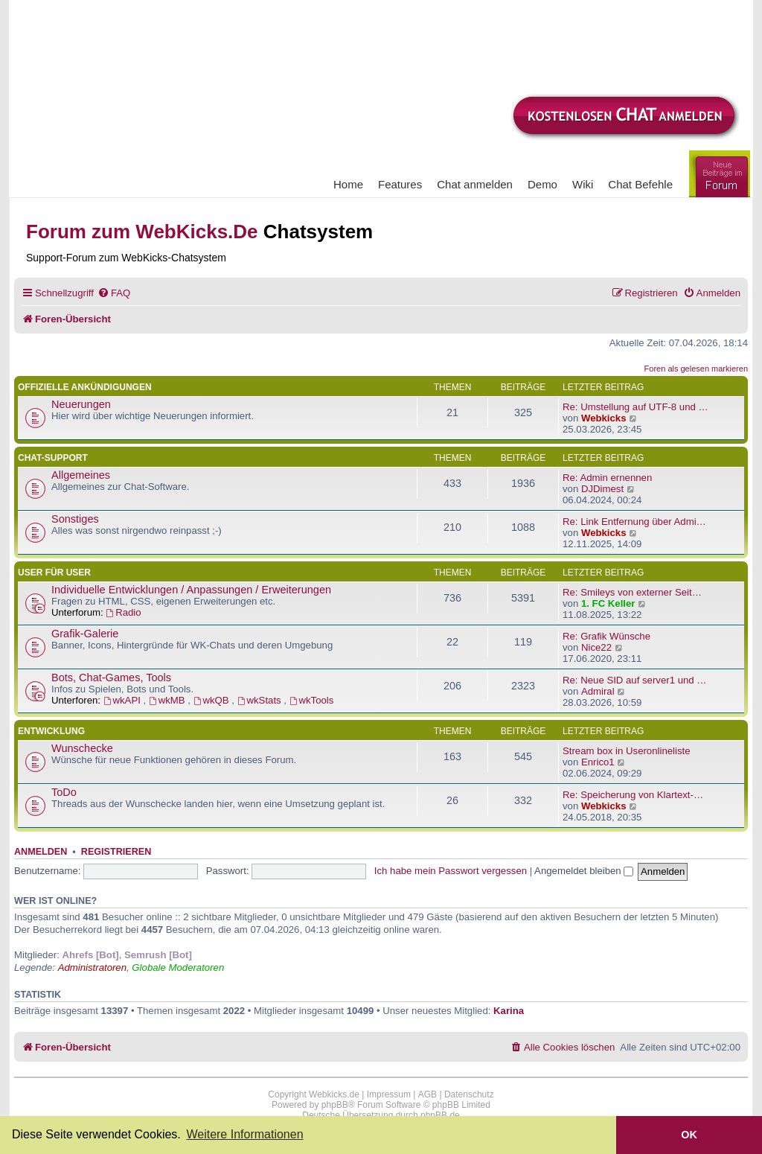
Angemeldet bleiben (583, 870)
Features (400, 184)
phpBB (334, 1105)
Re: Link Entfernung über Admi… (634, 521)
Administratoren (92, 967)
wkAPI (123, 700)
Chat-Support (53, 458)
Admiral (598, 691)
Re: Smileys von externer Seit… (632, 592)
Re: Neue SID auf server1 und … (635, 680)
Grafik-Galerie (84, 634)
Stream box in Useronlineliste (627, 750)
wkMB (168, 700)
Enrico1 (598, 762)
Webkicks (604, 418)
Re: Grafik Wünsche (606, 636)
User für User (54, 572)
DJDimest (602, 488)
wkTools (311, 700)
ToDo (64, 792)
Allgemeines (80, 475)
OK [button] (689, 1135)
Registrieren (116, 852)
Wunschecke (82, 748)
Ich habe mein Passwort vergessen (450, 870)
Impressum (389, 1094)
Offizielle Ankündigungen (85, 387)
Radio (123, 612)
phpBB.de (440, 1115)
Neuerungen (81, 404)
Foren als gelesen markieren (696, 368)
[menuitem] (113, 293)
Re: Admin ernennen (607, 477)
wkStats (260, 700)
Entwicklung (51, 731)
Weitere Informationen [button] (244, 1134)
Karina (508, 1010)
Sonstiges (75, 519)
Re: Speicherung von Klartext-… (633, 794)
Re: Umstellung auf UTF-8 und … (635, 406)
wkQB (212, 700)
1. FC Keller (608, 603)
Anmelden (40, 852)
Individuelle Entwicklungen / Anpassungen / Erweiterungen (191, 590)
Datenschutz (469, 1094)
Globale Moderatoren (178, 967)
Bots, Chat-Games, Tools (111, 677)
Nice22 (596, 647)
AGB (427, 1094)
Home (348, 184)
